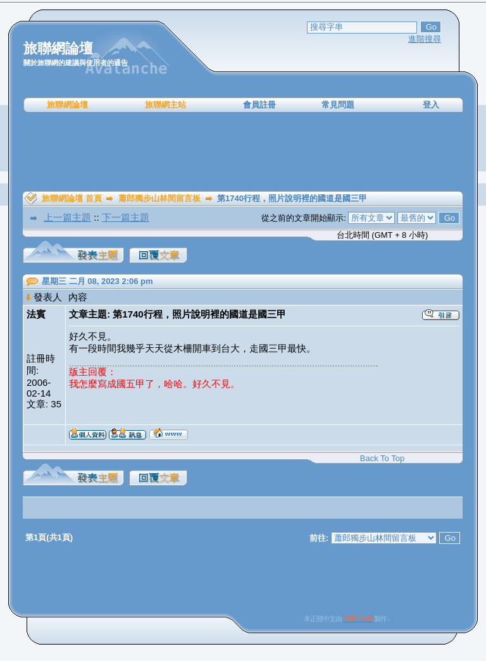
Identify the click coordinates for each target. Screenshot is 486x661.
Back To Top (382, 458)
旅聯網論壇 (67, 104)
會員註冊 (259, 104)
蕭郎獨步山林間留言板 (159, 198)
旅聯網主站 (165, 104)
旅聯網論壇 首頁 (72, 198)
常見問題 (337, 104)
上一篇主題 (67, 217)
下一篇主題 (125, 217)
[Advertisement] (243, 151)
